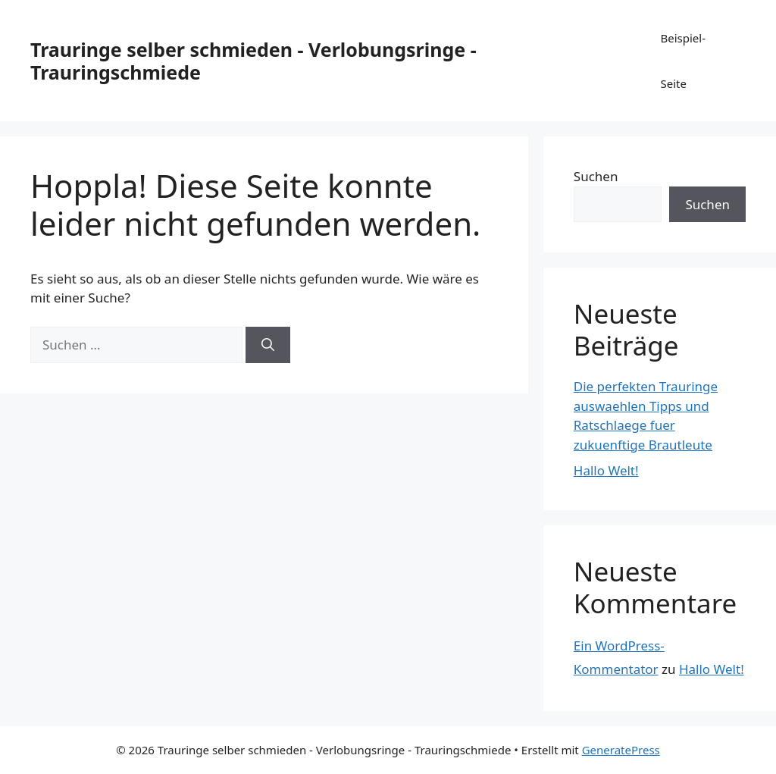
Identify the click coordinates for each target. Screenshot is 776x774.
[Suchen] (268, 345)
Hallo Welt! (606, 470)
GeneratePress (621, 749)
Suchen (596, 176)
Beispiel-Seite (683, 60)
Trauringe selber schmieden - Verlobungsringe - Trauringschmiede (253, 60)
